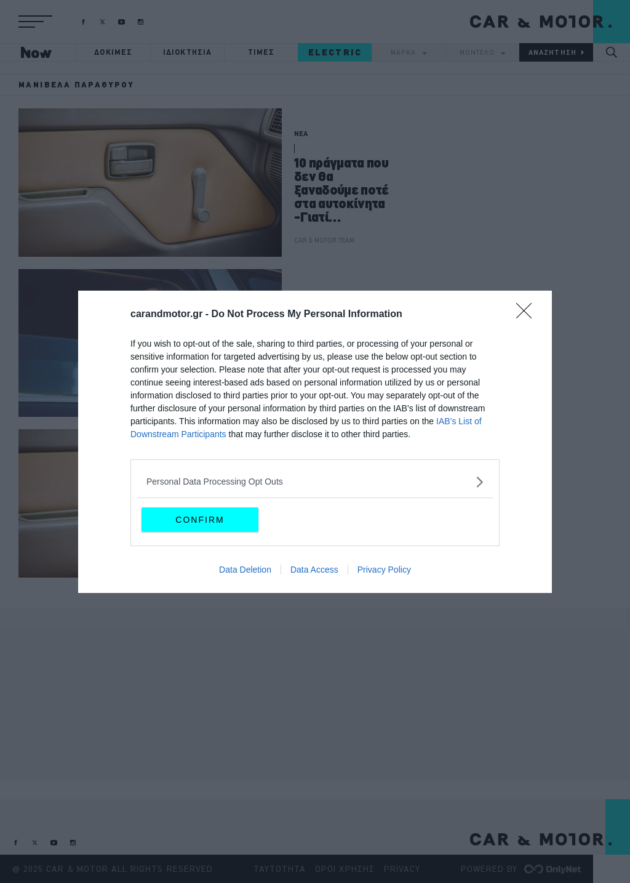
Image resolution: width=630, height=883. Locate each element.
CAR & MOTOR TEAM (324, 240)
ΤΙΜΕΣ (261, 52)
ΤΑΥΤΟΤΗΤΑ (279, 869)
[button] (35, 21)
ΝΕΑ (301, 133)
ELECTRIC (335, 52)
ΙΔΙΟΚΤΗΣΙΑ (187, 52)
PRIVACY (402, 869)
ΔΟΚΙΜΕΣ (113, 52)
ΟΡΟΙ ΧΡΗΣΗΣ (345, 869)
